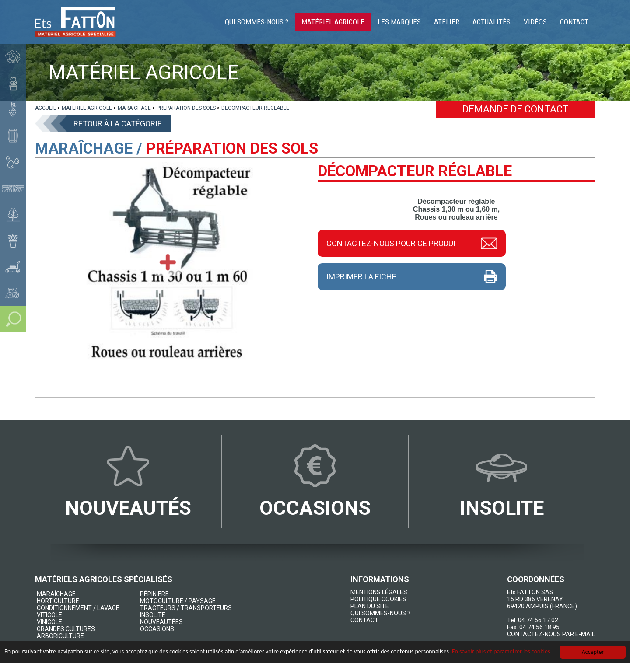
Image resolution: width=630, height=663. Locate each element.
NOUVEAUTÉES (161, 621)
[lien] (45, 108)
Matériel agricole (332, 21)
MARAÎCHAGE (56, 593)
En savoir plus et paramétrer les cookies (501, 652)
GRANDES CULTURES (66, 628)
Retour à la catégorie (118, 123)
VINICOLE (49, 621)
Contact (574, 21)
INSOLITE (152, 614)
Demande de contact (515, 109)
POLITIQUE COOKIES (378, 599)
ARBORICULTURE (60, 635)
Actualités (491, 21)
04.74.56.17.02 (538, 620)
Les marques (399, 21)
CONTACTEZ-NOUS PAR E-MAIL (551, 634)
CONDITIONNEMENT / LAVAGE (78, 607)
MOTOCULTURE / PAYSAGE (178, 600)
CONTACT (364, 620)
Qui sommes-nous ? (256, 21)
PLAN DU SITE (369, 606)
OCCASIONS (157, 628)
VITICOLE (49, 614)
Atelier (446, 21)
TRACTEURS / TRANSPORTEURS (186, 607)
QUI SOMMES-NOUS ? (380, 613)
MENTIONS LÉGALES (378, 592)
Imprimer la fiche (361, 276)
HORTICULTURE (58, 600)
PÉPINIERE (154, 593)
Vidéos (535, 21)
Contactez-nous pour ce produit (393, 243)
